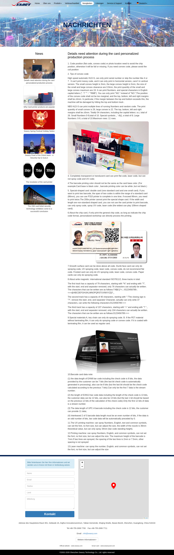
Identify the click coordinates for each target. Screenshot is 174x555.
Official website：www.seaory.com (71, 545)
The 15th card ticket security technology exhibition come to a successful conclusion (39, 208)
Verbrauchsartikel (72, 3)
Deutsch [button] (142, 3)
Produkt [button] (58, 3)
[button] (113, 485)
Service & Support (114, 3)
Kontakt (128, 3)
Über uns (47, 3)
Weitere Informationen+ (87, 540)
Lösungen (100, 3)
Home (37, 3)
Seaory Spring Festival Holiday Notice (39, 131)
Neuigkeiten (87, 3)
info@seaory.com (90, 533)
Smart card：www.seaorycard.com (103, 545)
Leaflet (146, 518)
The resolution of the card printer (39, 182)
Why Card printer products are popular (39, 107)
